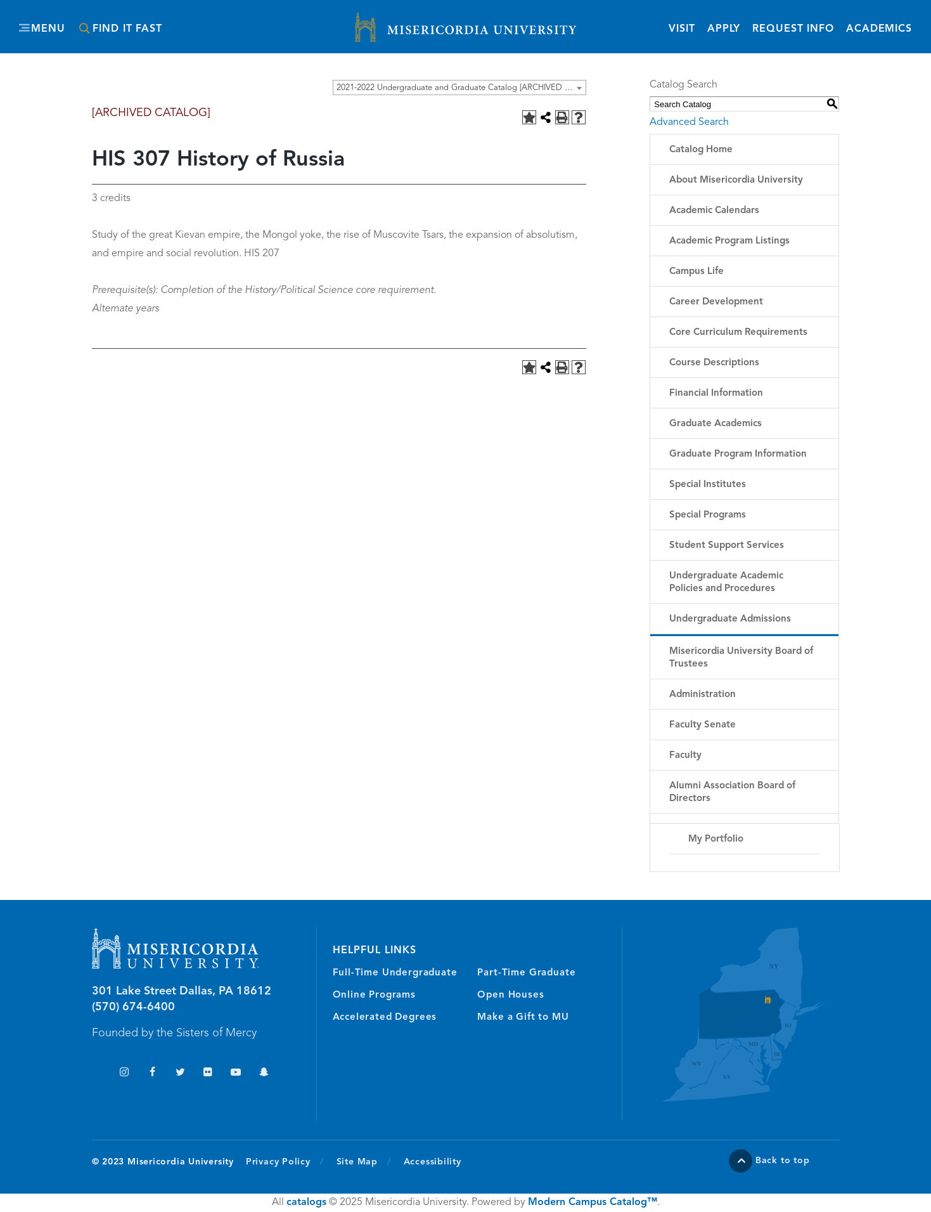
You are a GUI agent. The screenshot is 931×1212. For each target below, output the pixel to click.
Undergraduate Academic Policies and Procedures (726, 582)
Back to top (782, 1160)
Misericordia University (409, 21)
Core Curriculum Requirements (738, 332)
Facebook (152, 1073)
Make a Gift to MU (522, 1017)
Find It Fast (127, 29)
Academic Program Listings (729, 241)
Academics (879, 29)
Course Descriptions (714, 363)
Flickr (208, 1073)
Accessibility (432, 1161)
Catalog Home (701, 150)
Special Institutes (707, 485)
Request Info (793, 28)
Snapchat (264, 1073)
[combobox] (459, 87)
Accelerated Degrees (385, 1017)
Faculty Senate (702, 725)
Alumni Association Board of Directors (732, 792)
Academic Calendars (714, 211)
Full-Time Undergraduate (395, 973)
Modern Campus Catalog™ (592, 1202)
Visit (682, 29)
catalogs (306, 1202)
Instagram (124, 1073)
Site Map (357, 1161)
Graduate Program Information (738, 454)
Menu (48, 29)
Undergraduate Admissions (730, 619)
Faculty (685, 755)
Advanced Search (689, 122)
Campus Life (696, 272)
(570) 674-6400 (133, 1007)
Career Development (716, 302)
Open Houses (510, 995)
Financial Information (716, 393)
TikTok (97, 1073)
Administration (702, 695)
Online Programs (374, 995)
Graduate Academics (715, 424)
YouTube (236, 1073)
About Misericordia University (736, 180)
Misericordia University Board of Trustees (741, 658)
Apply (723, 29)
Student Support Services (726, 546)
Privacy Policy (285, 1161)
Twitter (180, 1073)
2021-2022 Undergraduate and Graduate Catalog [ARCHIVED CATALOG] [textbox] (461, 88)
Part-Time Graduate (526, 973)
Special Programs (707, 515)
